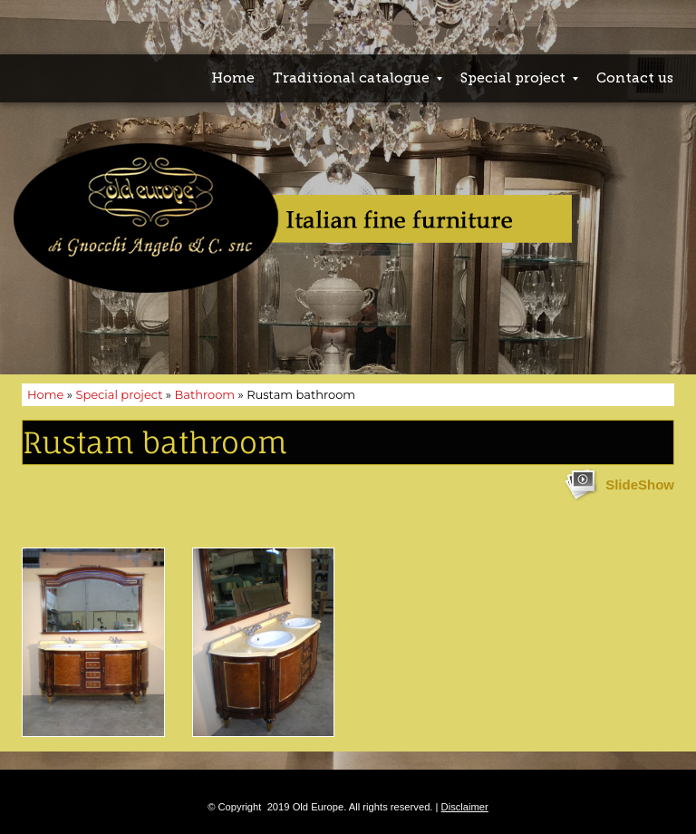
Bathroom (204, 394)
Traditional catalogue (357, 78)
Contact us (634, 78)
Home (233, 78)
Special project (519, 78)
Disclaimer (464, 806)
